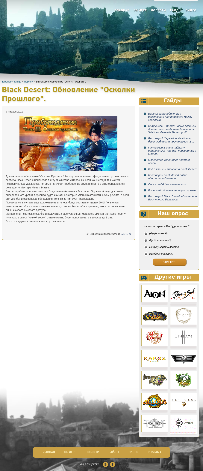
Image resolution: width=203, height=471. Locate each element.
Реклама (154, 452)
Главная (122, 10)
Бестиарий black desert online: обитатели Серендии (168, 176)
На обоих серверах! (161, 253)
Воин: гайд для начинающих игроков (172, 190)
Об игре (140, 10)
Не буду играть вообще (164, 246)
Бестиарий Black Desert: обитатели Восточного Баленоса (172, 198)
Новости (158, 10)
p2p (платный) (158, 233)
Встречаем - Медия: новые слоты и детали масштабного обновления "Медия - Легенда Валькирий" (172, 129)
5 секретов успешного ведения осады (169, 161)
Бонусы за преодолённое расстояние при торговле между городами (170, 117)
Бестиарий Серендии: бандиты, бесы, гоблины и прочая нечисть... (171, 140)
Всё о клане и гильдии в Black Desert (172, 169)
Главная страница (11, 81)
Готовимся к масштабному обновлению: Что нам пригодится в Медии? (172, 150)
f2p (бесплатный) (160, 240)
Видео (191, 10)
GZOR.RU (126, 234)
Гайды (175, 10)
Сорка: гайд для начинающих (167, 184)
